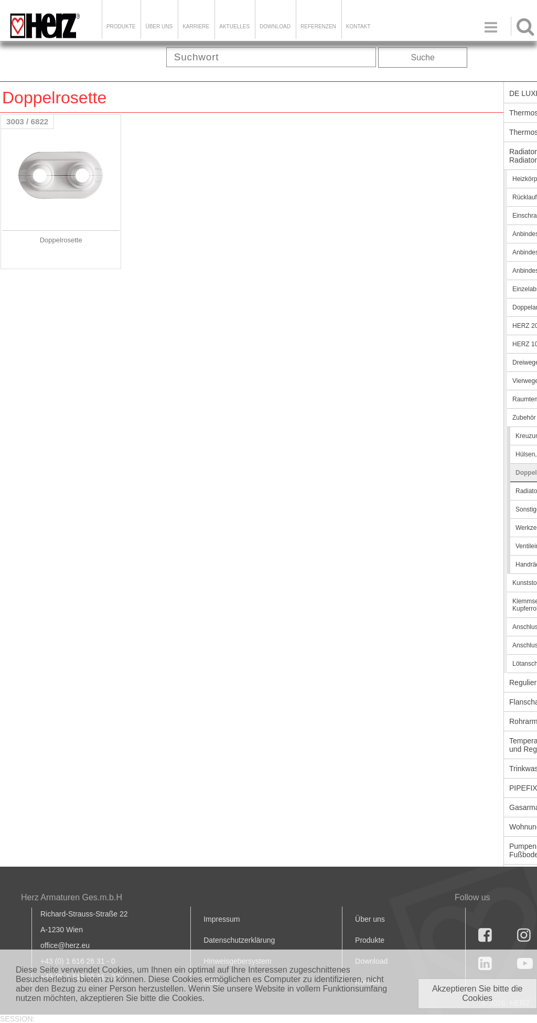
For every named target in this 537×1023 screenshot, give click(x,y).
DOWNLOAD (275, 26)
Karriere (195, 26)
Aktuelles (234, 26)
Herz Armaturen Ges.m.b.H (71, 897)
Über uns (370, 919)
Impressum (221, 919)
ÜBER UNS (159, 26)
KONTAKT (358, 26)
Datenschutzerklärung (239, 940)
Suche (423, 57)
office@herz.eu (65, 945)
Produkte (121, 26)
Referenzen (318, 26)
